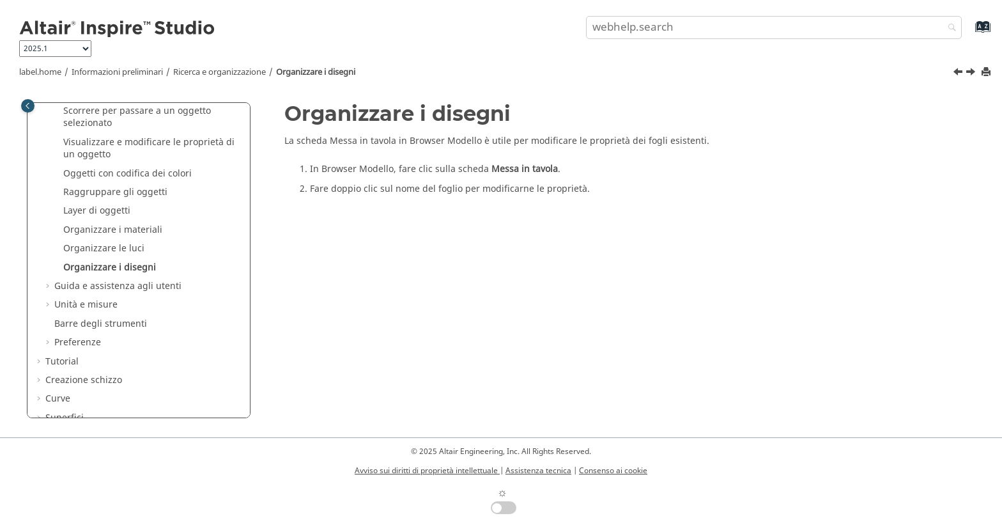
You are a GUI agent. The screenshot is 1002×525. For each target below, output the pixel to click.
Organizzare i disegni (315, 72)
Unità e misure (86, 304)
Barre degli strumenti (100, 324)
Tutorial (62, 361)
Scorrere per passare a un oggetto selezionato (137, 117)
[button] (58, 111)
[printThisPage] (987, 72)
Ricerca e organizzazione (219, 72)
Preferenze (77, 342)
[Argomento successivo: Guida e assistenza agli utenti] (972, 73)
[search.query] (774, 27)
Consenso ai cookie (613, 470)
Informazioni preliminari (117, 72)
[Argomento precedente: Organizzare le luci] (959, 73)
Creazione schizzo (83, 380)
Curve (57, 398)
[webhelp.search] (949, 28)
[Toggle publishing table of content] (28, 106)
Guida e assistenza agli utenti (117, 286)
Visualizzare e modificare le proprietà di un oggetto (149, 149)
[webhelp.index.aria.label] (969, 33)
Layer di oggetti (96, 210)
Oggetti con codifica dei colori (127, 173)
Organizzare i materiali (112, 230)
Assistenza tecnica (538, 470)
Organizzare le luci (103, 248)
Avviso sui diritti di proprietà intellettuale (427, 470)
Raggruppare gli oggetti (115, 192)
